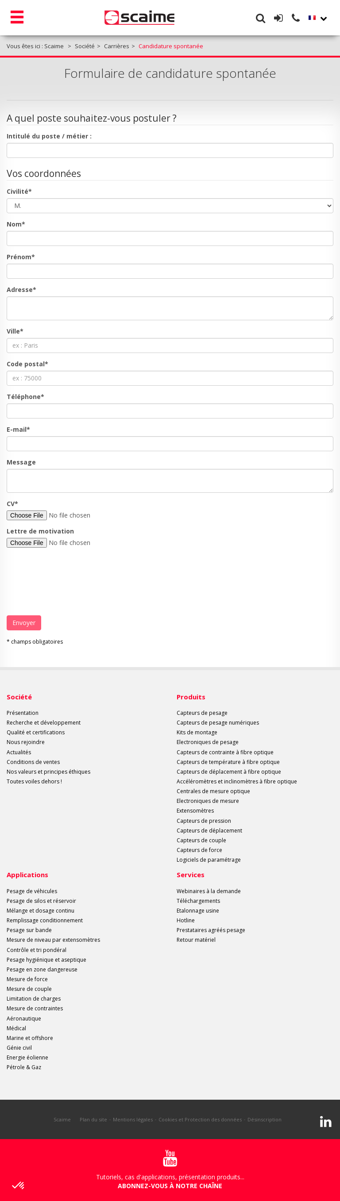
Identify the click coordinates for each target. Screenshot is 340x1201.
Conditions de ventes (33, 762)
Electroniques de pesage (208, 742)
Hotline (186, 920)
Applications (27, 874)
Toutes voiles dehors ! (34, 781)
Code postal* (27, 364)
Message (21, 462)
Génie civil (19, 1047)
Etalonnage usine (198, 910)
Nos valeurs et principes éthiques (48, 771)
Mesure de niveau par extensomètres (53, 940)
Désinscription (264, 1119)
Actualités (19, 752)
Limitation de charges (34, 998)
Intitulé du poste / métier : (49, 136)
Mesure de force (27, 979)
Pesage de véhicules (32, 891)
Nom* (16, 224)
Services (191, 874)
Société (19, 696)
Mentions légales (133, 1119)
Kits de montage (197, 732)
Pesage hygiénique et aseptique (46, 959)
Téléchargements (198, 901)
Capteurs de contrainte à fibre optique (225, 752)
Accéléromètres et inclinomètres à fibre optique (237, 781)
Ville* (15, 331)
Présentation (23, 713)
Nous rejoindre (26, 742)
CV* (12, 503)
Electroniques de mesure (208, 801)
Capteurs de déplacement (209, 830)
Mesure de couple (29, 989)
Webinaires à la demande (209, 891)
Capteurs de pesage (202, 713)
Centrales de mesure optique (213, 791)
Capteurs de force (199, 850)
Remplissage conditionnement (45, 920)
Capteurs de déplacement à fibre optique (229, 771)
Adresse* (21, 289)
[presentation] (74, 578)
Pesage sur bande (29, 930)
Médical (16, 1028)
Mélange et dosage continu (40, 910)
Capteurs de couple (201, 840)
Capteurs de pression (204, 821)
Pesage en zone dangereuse (42, 969)
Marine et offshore (30, 1038)
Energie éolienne (27, 1057)
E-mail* (18, 429)
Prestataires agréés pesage (211, 930)
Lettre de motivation (40, 531)
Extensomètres (195, 810)
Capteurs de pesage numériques (218, 722)
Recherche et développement (44, 722)
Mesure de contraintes (35, 1008)
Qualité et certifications (36, 732)
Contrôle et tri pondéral (36, 950)
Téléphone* (25, 396)
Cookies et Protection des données (200, 1119)
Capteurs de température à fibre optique (228, 762)
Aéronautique (24, 1018)
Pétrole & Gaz (24, 1067)
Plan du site (93, 1119)
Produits (191, 696)
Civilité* (19, 191)
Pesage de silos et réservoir (41, 901)
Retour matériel (196, 940)
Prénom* (21, 257)
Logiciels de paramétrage (209, 859)
